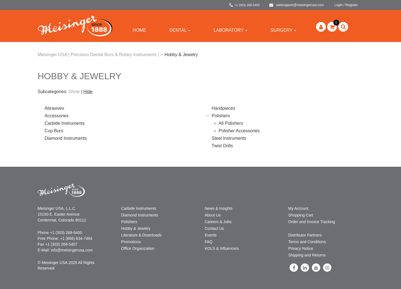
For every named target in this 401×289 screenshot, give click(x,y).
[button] (332, 27)
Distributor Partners (305, 235)
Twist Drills (222, 145)
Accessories (57, 115)
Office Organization (138, 248)
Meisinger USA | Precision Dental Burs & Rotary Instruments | (98, 54)
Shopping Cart (300, 215)
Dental (179, 30)
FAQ (208, 242)
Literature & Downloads (141, 235)
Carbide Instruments (65, 123)
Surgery (283, 30)
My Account (298, 208)
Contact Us (214, 228)
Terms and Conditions (307, 242)
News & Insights (219, 208)
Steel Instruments (229, 138)
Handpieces (223, 108)
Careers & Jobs (218, 222)
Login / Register (346, 5)
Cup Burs (54, 130)
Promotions (131, 242)
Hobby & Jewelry (135, 228)
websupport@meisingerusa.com (296, 5)
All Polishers (231, 123)
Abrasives (54, 108)
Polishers (221, 115)
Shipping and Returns (307, 255)
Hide (87, 91)
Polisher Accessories (239, 130)
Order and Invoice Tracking (311, 222)
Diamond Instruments (66, 138)
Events (211, 235)
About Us (213, 215)
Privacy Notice (300, 248)
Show (74, 91)
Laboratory (230, 30)
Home (139, 30)
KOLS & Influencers (222, 248)
